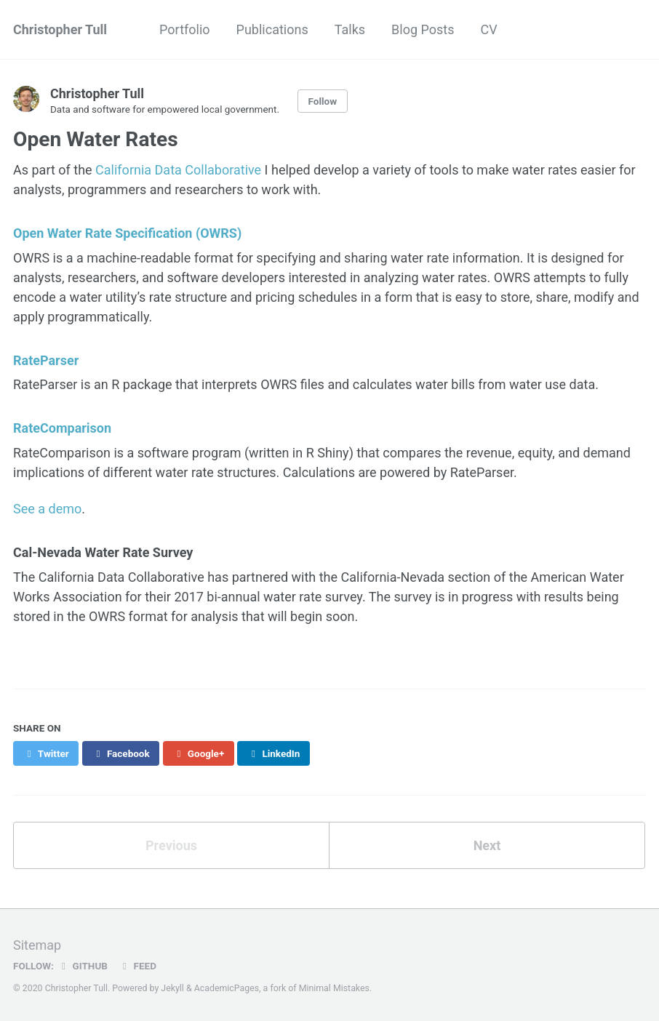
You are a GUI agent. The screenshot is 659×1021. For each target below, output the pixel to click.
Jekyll (172, 988)
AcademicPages (226, 988)
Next (487, 845)
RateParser (46, 360)
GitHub (82, 966)
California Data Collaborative (178, 169)
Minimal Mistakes (334, 988)
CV (488, 29)
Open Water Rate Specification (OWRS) (127, 233)
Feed (137, 966)
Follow (323, 101)
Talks (350, 29)
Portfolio (184, 29)
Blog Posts (422, 29)
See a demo (47, 508)
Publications (272, 29)
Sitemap (37, 945)
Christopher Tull (60, 29)
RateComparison (62, 428)
